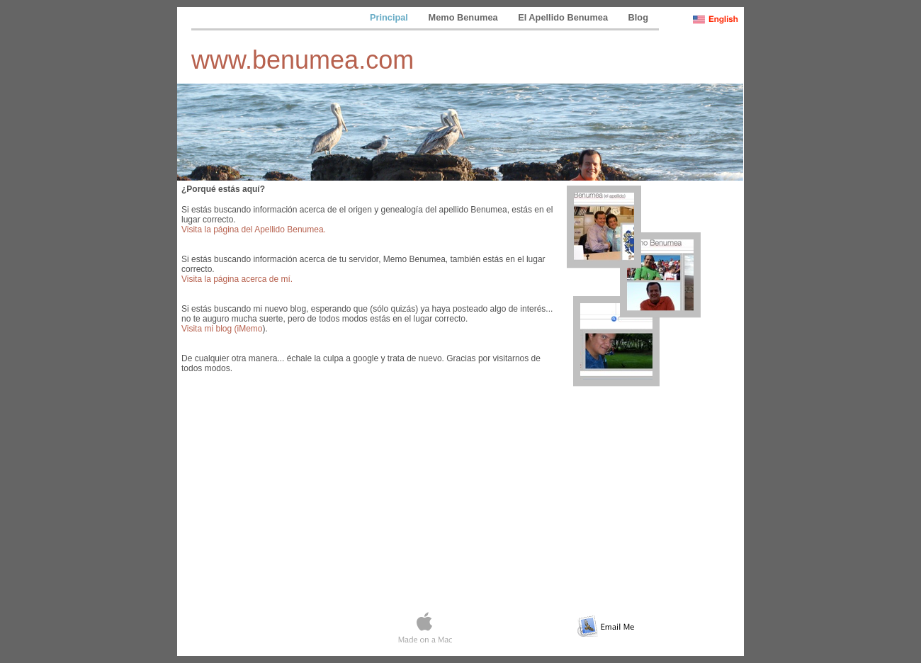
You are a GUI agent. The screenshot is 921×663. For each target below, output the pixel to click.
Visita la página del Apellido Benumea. (253, 229)
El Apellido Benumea (564, 17)
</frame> (460, 576)
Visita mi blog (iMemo (221, 329)
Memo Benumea (464, 17)
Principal (390, 17)
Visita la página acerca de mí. (237, 279)
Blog (638, 17)
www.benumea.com (302, 59)
